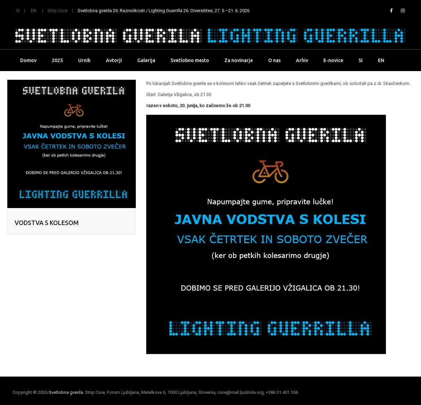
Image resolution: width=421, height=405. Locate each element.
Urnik (84, 60)
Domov (28, 60)
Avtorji (114, 60)
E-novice (333, 60)
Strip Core (57, 10)
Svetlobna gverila (66, 392)
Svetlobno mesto (190, 60)
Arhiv (302, 60)
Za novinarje (238, 60)
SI (18, 10)
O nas (274, 60)
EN (33, 10)
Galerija (146, 60)
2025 (57, 60)
